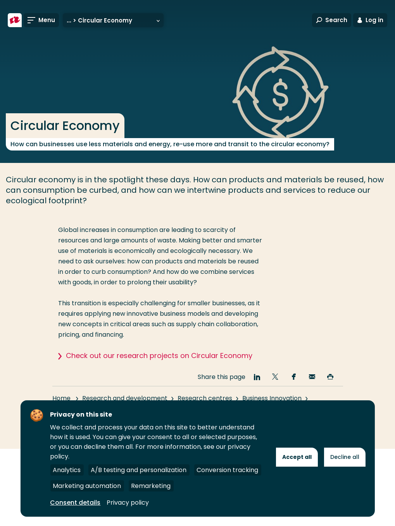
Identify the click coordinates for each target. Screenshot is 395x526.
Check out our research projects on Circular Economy (159, 355)
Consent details (75, 502)
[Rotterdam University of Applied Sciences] (15, 20)
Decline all (344, 457)
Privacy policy (128, 502)
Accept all (297, 457)
